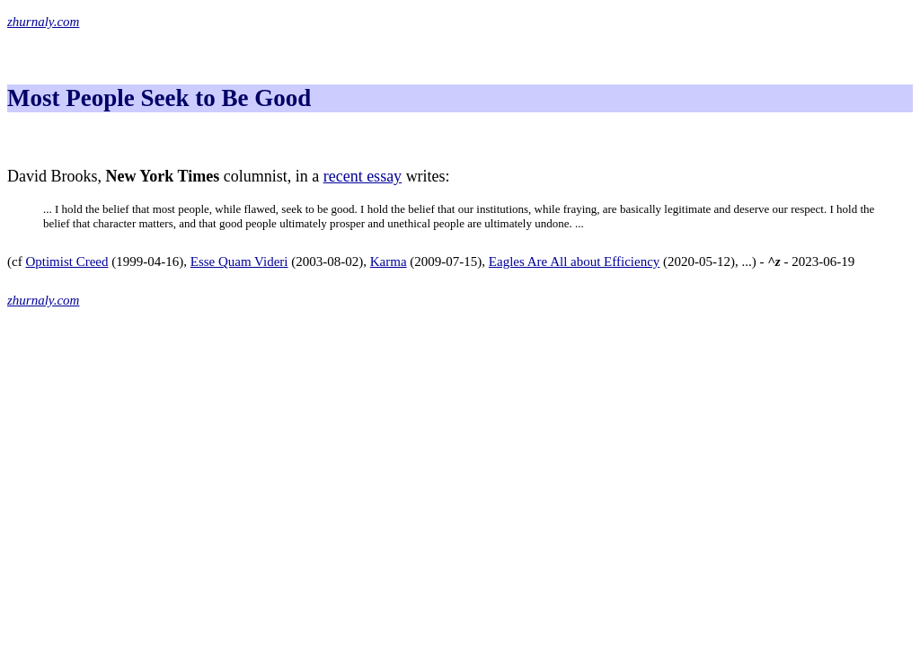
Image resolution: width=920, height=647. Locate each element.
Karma (388, 261)
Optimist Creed (66, 261)
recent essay (362, 176)
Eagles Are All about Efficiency (574, 261)
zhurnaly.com (43, 21)
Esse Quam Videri (239, 261)
